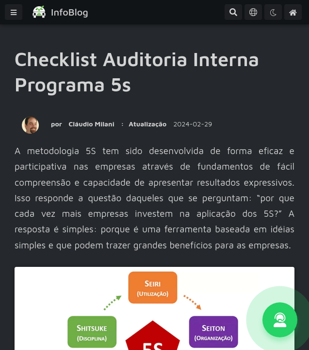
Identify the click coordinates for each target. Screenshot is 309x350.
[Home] (293, 12)
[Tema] (273, 12)
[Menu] (13, 12)
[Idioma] (253, 12)
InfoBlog (69, 12)
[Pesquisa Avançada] (233, 12)
